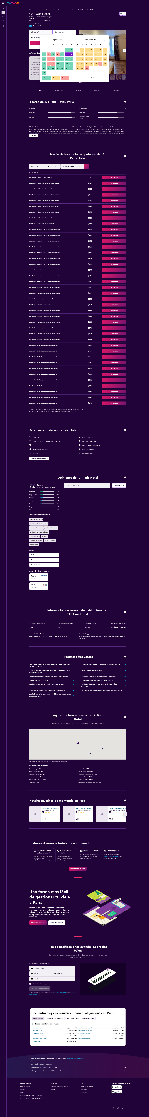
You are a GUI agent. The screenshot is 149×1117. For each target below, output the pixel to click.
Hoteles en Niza (36, 1028)
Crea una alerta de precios (111, 856)
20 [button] (58, 63)
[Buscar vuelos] (3, 9)
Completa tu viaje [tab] (88, 1018)
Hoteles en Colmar (37, 1033)
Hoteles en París (84, 9)
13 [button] (57, 59)
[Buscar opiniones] (88, 485)
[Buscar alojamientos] (3, 13)
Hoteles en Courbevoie (85, 1028)
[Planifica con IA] (3, 21)
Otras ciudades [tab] (38, 1018)
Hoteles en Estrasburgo (85, 1030)
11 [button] (48, 59)
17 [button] (44, 63)
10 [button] (44, 59)
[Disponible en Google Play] (116, 1087)
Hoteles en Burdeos (84, 1036)
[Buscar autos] (3, 17)
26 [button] (53, 68)
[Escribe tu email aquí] (54, 979)
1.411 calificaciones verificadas (48, 26)
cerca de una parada (36, 519)
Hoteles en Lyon (37, 1030)
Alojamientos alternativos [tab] (55, 1018)
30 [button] (71, 68)
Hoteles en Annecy (38, 1041)
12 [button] (53, 59)
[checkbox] (38, 577)
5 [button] (53, 54)
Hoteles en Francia (57, 9)
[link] (78, 869)
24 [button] (44, 68)
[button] (3, 3)
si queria (44, 536)
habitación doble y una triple (39, 523)
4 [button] (48, 54)
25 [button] (48, 68)
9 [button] (71, 54)
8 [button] (66, 54)
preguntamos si (35, 536)
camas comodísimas (36, 540)
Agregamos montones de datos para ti (78, 1067)
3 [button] (91, 50)
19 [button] (53, 63)
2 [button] (71, 50)
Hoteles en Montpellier (85, 1038)
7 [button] (62, 54)
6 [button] (57, 54)
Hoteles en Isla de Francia (70, 9)
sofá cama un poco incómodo (39, 532)
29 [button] (67, 68)
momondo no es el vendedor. (78, 1064)
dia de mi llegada (50, 540)
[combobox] (54, 968)
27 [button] (58, 68)
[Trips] (3, 26)
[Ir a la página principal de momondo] (13, 3)
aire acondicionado (36, 528)
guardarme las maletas (51, 528)
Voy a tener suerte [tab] (72, 1018)
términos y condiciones (60, 992)
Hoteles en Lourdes (38, 1036)
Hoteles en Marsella (84, 1033)
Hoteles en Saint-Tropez (39, 1038)
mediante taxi (34, 544)
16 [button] (71, 59)
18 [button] (48, 63)
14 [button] (62, 59)
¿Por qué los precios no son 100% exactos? (78, 1071)
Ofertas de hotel (33, 9)
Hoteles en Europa (45, 9)
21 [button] (62, 63)
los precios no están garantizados (75, 1058)
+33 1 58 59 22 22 (35, 23)
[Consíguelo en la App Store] (116, 1091)
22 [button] (67, 63)
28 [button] (62, 68)
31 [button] (44, 72)
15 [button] (67, 59)
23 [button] (71, 63)
